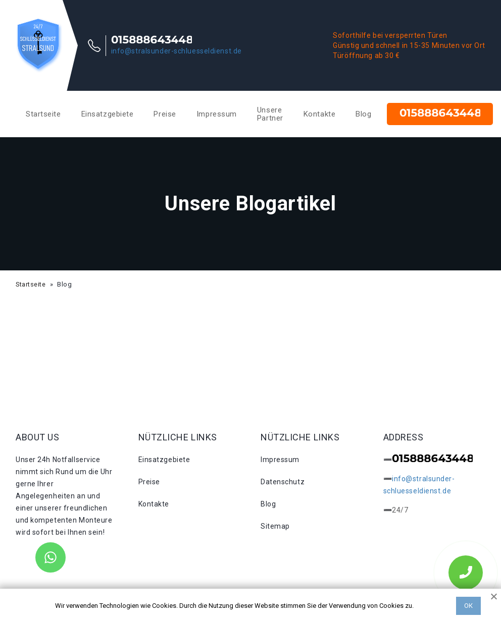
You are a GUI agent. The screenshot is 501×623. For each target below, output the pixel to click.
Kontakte (319, 114)
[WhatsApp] (50, 557)
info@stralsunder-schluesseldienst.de (176, 51)
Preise (165, 114)
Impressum (216, 114)
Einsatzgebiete (107, 114)
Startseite (43, 114)
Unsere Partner (270, 114)
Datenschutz (283, 482)
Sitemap (275, 526)
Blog (363, 114)
